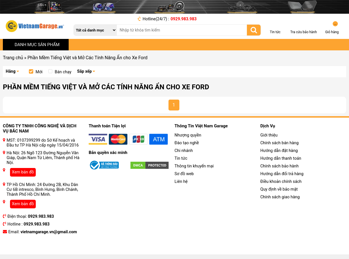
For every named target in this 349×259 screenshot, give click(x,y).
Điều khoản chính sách (281, 181)
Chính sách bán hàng (279, 143)
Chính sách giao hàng (280, 197)
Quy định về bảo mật (279, 189)
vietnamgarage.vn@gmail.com (49, 232)
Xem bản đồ (23, 172)
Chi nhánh (183, 150)
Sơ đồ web (184, 173)
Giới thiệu (268, 135)
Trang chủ (13, 57)
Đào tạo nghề (186, 143)
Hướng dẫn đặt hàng (279, 150)
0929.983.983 (183, 19)
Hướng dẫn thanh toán (280, 158)
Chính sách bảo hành (279, 166)
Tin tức (180, 158)
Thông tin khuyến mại (194, 166)
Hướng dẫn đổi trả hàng (282, 173)
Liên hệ (181, 181)
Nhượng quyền (187, 135)
